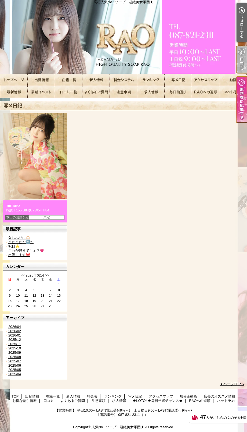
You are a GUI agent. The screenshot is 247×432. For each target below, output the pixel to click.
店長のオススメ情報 (14, 92)
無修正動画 (233, 80)
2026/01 (14, 335)
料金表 (123, 80)
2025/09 (14, 352)
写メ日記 (178, 80)
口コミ (68, 92)
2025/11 (14, 344)
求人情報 (151, 92)
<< (22, 275)
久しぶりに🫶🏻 (19, 238)
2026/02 (14, 331)
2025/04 (14, 374)
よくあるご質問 (96, 92)
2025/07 (14, 361)
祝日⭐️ (14, 246)
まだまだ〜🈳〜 (21, 242)
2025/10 (14, 348)
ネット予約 (233, 92)
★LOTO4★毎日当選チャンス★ (178, 92)
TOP (14, 80)
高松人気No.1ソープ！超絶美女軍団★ (123, 37)
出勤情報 (41, 80)
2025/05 (14, 370)
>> (47, 275)
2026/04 (14, 327)
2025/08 (14, 357)
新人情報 (96, 80)
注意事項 (123, 92)
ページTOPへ (234, 384)
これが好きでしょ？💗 (26, 251)
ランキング (151, 80)
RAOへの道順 (205, 92)
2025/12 (14, 340)
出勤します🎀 (19, 255)
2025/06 (14, 365)
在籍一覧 (68, 80)
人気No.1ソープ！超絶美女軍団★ (118, 427)
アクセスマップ (205, 80)
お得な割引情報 (41, 92)
